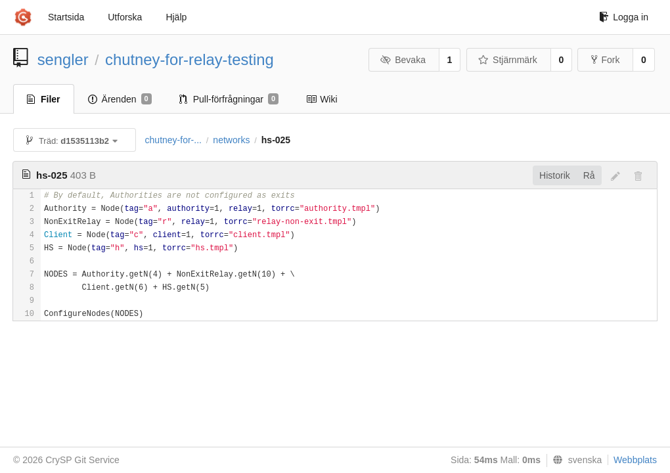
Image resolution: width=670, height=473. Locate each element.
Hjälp (176, 17)
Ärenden (120, 99)
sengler (63, 59)
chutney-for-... (173, 140)
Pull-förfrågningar (229, 99)
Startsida (66, 17)
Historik (554, 175)
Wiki (321, 99)
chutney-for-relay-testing (189, 59)
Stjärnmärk (507, 60)
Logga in (623, 17)
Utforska (125, 17)
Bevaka (403, 60)
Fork (605, 60)
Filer (43, 99)
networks (231, 140)
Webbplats (635, 460)
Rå (589, 175)
